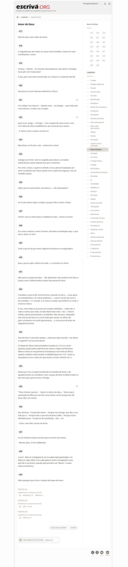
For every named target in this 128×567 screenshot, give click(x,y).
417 (20, 31)
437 (20, 432)
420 (20, 85)
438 (20, 451)
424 (20, 154)
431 (20, 271)
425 (20, 182)
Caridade (73, 528)
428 (20, 225)
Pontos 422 (23, 500)
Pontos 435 (23, 512)
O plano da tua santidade (58, 528)
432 (20, 289)
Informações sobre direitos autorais (75, 560)
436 (20, 406)
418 (20, 45)
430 (20, 257)
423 (20, 139)
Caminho (91, 72)
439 (20, 474)
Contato (92, 560)
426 (20, 196)
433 (20, 332)
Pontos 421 (23, 489)
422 (20, 117)
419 (20, 63)
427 (20, 211)
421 (20, 100)
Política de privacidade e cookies (50, 560)
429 (20, 243)
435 (20, 386)
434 (20, 366)
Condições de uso (31, 560)
